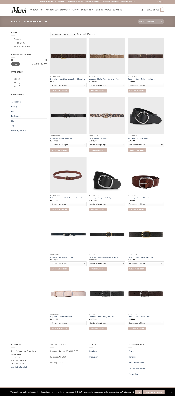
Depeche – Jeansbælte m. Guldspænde (103, 257)
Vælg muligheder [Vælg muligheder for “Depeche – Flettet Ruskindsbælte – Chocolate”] (59, 90)
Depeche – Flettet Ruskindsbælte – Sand (104, 79)
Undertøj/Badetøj (18, 130)
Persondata (133, 374)
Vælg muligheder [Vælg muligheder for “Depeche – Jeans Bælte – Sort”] (59, 150)
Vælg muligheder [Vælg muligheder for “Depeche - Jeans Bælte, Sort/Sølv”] (98, 328)
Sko (12, 121)
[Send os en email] (162, 2)
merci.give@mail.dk (19, 367)
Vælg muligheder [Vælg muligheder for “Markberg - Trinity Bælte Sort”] (136, 150)
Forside (16, 21)
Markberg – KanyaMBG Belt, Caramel (142, 198)
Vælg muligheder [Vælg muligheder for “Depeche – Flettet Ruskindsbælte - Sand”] (98, 90)
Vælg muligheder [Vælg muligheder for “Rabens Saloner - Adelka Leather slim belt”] (59, 209)
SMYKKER (65, 10)
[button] (155, 9)
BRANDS (99, 10)
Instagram (93, 357)
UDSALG (107, 10)
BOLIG (84, 10)
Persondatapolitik (154, 392)
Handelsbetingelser (136, 368)
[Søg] (142, 10)
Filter (15, 64)
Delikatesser (16, 116)
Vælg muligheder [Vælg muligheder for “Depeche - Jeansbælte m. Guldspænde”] (98, 269)
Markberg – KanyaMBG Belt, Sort (101, 198)
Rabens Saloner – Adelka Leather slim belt (66, 198)
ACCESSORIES (52, 10)
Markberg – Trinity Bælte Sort (139, 138)
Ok (138, 392)
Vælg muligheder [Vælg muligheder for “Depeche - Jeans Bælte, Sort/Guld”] (136, 269)
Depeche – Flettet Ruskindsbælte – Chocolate (67, 79)
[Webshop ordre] (151, 21)
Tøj (12, 125)
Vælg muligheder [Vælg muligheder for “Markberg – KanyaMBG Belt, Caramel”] (136, 209)
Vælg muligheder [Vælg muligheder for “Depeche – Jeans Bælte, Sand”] (59, 328)
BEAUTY (76, 10)
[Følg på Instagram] (160, 2)
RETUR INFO (117, 10)
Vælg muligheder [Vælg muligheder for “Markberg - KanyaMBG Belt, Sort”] (98, 209)
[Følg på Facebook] (158, 2)
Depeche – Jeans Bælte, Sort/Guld (140, 257)
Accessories (16, 102)
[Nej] (171, 393)
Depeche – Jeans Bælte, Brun (139, 317)
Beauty (14, 106)
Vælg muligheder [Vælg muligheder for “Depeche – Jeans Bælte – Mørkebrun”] (136, 90)
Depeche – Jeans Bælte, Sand (61, 317)
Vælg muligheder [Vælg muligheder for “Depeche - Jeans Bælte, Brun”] (136, 328)
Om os (131, 351)
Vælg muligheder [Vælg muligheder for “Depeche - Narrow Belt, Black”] (59, 269)
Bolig (13, 111)
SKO (91, 10)
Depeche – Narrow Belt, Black (61, 257)
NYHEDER (34, 10)
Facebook (93, 351)
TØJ (42, 10)
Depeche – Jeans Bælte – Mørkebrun (142, 79)
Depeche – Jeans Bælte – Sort (61, 138)
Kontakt (131, 357)
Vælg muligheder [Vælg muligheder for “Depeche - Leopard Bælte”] (98, 150)
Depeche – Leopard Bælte (98, 138)
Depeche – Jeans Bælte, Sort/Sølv (101, 317)
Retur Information (136, 362)
